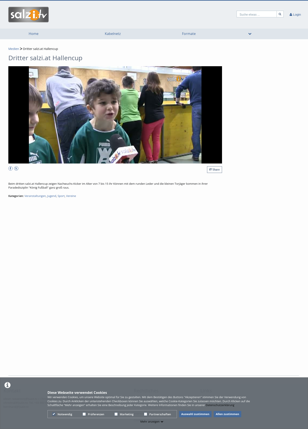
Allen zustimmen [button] (227, 414)
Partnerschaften (157, 414)
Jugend (51, 196)
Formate (189, 34)
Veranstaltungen (35, 196)
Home (33, 34)
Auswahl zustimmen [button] (195, 414)
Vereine (71, 196)
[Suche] (280, 14)
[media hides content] (249, 33)
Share (214, 169)
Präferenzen (93, 414)
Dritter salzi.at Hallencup (40, 49)
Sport (61, 196)
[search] (257, 14)
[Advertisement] (153, 363)
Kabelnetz (113, 34)
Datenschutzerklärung (220, 405)
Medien (13, 49)
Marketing (123, 414)
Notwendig (62, 414)
